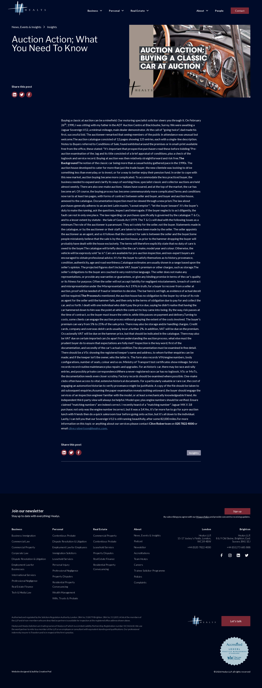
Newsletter (140, 547)
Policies (138, 576)
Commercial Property (23, 547)
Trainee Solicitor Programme (149, 570)
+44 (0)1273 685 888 (238, 547)
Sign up (237, 511)
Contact (240, 10)
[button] (94, 11)
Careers (138, 564)
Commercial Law (21, 541)
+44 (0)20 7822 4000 (199, 547)
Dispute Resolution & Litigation (29, 558)
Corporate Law (20, 553)
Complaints (140, 582)
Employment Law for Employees (69, 547)
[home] (27, 8)
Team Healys (141, 558)
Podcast (138, 541)
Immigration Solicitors (64, 553)
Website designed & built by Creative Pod (31, 671)
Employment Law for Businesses (23, 567)
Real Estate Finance (22, 586)
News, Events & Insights (26, 27)
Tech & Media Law (21, 592)
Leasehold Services (62, 558)
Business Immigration (24, 535)
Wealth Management (63, 592)
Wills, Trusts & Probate (65, 598)
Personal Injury (61, 564)
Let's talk (236, 621)
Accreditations (142, 553)
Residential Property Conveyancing (63, 584)
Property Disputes (62, 576)
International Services (24, 574)
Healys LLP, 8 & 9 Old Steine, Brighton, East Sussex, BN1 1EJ (233, 538)
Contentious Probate (64, 535)
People (219, 10)
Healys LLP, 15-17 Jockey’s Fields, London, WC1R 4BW (194, 538)
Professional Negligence (24, 580)
